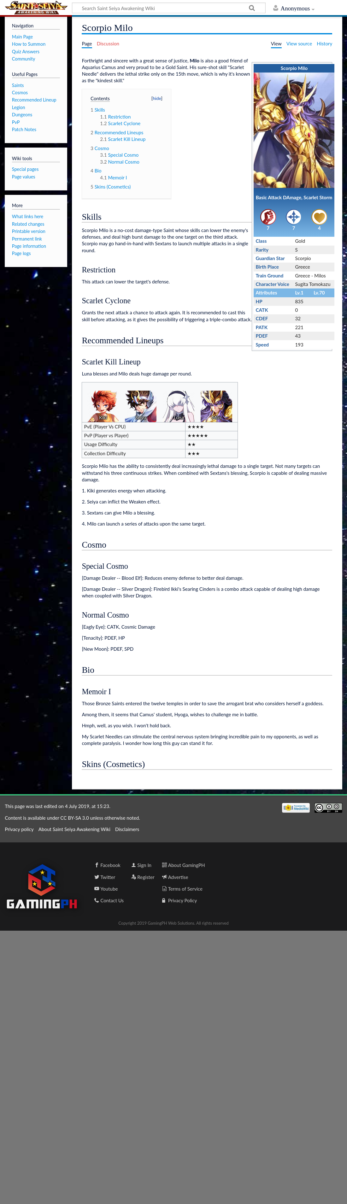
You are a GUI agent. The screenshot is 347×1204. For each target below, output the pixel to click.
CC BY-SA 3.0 (74, 818)
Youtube (106, 889)
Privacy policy (19, 829)
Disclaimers (127, 829)
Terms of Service (182, 889)
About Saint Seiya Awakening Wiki (74, 829)
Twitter (104, 877)
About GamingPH (183, 865)
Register (142, 877)
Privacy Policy (179, 900)
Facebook (107, 865)
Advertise (175, 877)
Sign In (141, 865)
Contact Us (109, 900)
